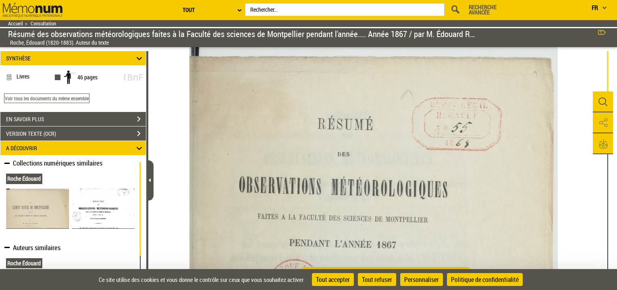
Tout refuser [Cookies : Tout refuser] (377, 279)
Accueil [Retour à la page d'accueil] (15, 23)
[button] (603, 101)
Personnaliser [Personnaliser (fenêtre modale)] (421, 279)
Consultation (43, 23)
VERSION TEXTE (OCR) (76, 133)
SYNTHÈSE (75, 58)
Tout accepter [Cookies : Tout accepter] (333, 279)
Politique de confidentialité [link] (485, 279)
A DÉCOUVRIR (75, 148)
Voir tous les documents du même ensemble (47, 98)
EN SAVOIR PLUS (76, 119)
